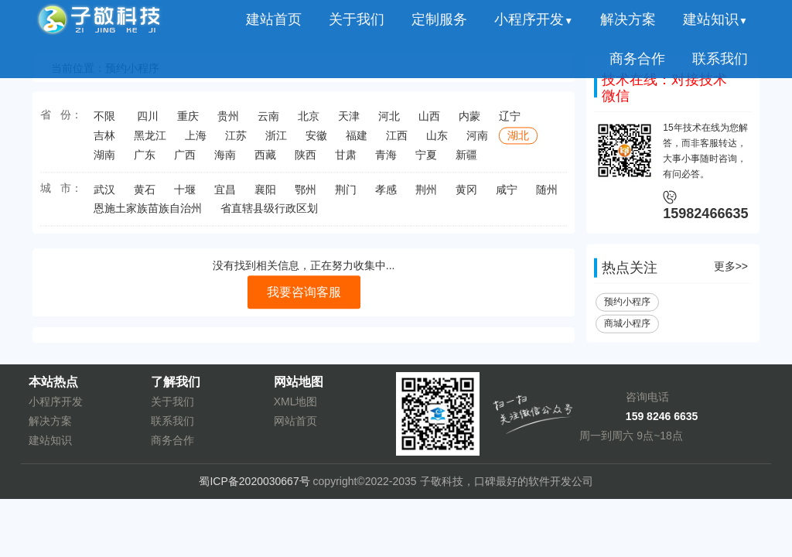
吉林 (104, 140)
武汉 (104, 194)
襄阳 (265, 194)
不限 (104, 120)
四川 (148, 120)
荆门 (346, 194)
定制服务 (439, 19)
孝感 (386, 194)
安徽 (316, 140)
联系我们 (720, 59)
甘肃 (346, 159)
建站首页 (274, 19)
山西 (429, 120)
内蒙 (469, 120)
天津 (349, 120)
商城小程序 (627, 326)
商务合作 (637, 59)
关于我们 (356, 19)
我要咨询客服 (304, 294)
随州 (547, 194)
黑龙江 (150, 140)
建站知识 (715, 19)
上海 (196, 140)
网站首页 (295, 421)
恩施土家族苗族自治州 (148, 213)
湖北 (518, 140)
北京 (308, 120)
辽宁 (510, 120)
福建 (356, 140)
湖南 (104, 159)
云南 (268, 120)
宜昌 (225, 194)
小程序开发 (533, 19)
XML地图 (296, 401)
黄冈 (466, 194)
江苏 (236, 140)
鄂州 (305, 194)
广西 (185, 159)
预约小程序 (627, 304)
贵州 (228, 120)
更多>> (731, 269)
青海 (386, 159)
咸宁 (506, 194)
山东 (437, 140)
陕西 (305, 159)
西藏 (265, 159)
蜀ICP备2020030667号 (254, 481)
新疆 (466, 159)
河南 (477, 140)
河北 (389, 120)
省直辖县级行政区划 (269, 213)
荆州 (426, 194)
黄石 (144, 194)
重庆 (188, 120)
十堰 (185, 194)
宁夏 (426, 159)
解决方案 (628, 19)
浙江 (276, 140)
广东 (144, 159)
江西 (397, 140)
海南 (225, 159)
